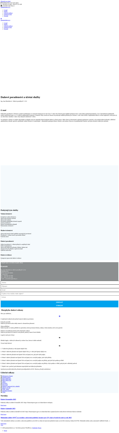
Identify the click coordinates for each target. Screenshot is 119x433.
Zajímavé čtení (8, 14)
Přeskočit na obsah (5, 1)
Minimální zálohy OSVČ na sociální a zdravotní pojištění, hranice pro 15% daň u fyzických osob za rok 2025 (36, 418)
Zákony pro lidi (6, 388)
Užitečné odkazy (8, 13)
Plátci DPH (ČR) (6, 381)
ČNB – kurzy (5, 390)
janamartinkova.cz (5, 7)
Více (2, 425)
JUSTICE (4, 384)
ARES (3, 382)
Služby (6, 11)
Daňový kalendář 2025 (8, 409)
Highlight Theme (36, 428)
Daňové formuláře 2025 (8, 400)
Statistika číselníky (7, 391)
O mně (5, 10)
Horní (5, 431)
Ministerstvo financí (7, 376)
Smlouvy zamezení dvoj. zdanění (11, 387)
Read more (3, 406)
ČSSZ (3, 393)
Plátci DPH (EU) (6, 379)
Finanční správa (6, 378)
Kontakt (6, 16)
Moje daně (5, 385)
